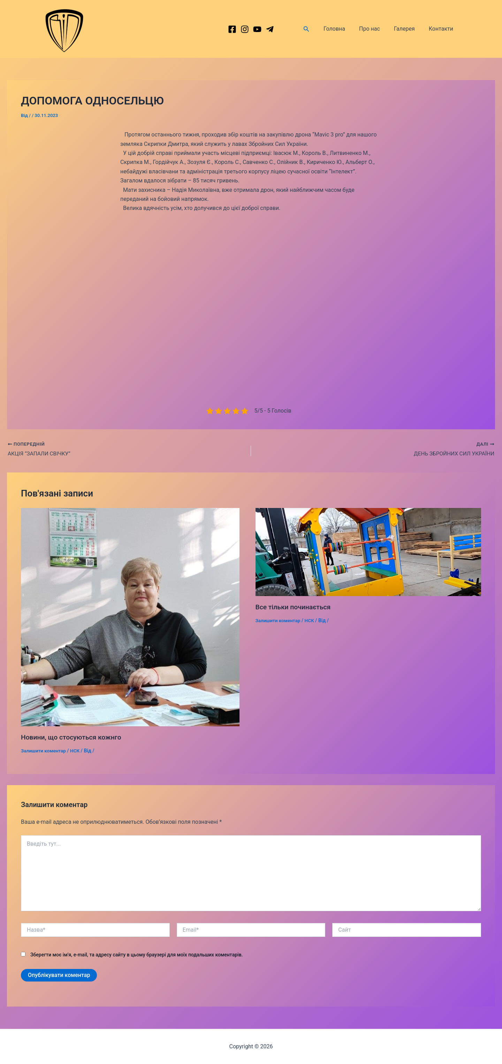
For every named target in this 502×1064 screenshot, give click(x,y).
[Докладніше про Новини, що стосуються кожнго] (130, 617)
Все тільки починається (295, 607)
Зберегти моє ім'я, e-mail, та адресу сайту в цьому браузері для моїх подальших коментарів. (136, 954)
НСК (77, 750)
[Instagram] (245, 29)
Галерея (408, 28)
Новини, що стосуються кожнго (73, 737)
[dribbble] (270, 29)
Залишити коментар (44, 750)
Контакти (442, 28)
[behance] (257, 29)
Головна (344, 28)
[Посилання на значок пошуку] (317, 29)
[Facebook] (232, 29)
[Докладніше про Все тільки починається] (368, 552)
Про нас (376, 28)
